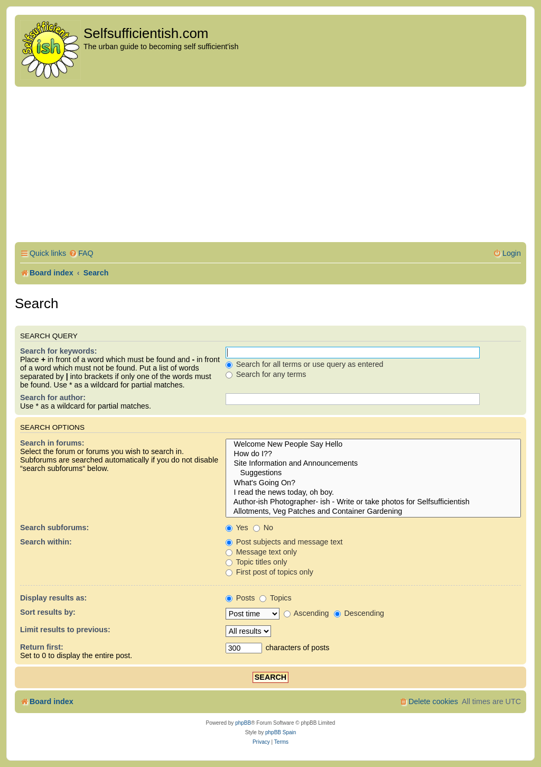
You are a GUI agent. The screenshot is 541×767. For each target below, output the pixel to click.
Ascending (306, 613)
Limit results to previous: (65, 629)
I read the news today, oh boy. (373, 492)
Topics (275, 598)
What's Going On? (373, 483)
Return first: (41, 647)
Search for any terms (266, 374)
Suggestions (373, 473)
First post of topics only (269, 572)
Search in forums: (52, 443)
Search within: (46, 542)
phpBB (243, 723)
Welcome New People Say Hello (373, 444)
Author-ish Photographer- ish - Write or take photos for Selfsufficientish (373, 502)
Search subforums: (54, 527)
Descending (359, 613)
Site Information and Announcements (373, 463)
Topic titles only (256, 562)
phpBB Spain (280, 732)
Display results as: (53, 598)
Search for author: (53, 397)
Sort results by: (48, 612)
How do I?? (373, 454)
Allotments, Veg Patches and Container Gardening (373, 511)
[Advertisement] (270, 166)
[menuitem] (81, 253)
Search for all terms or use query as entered (305, 364)
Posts (240, 598)
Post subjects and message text (284, 542)
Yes (237, 527)
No (263, 527)
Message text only (261, 552)
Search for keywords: (58, 351)
